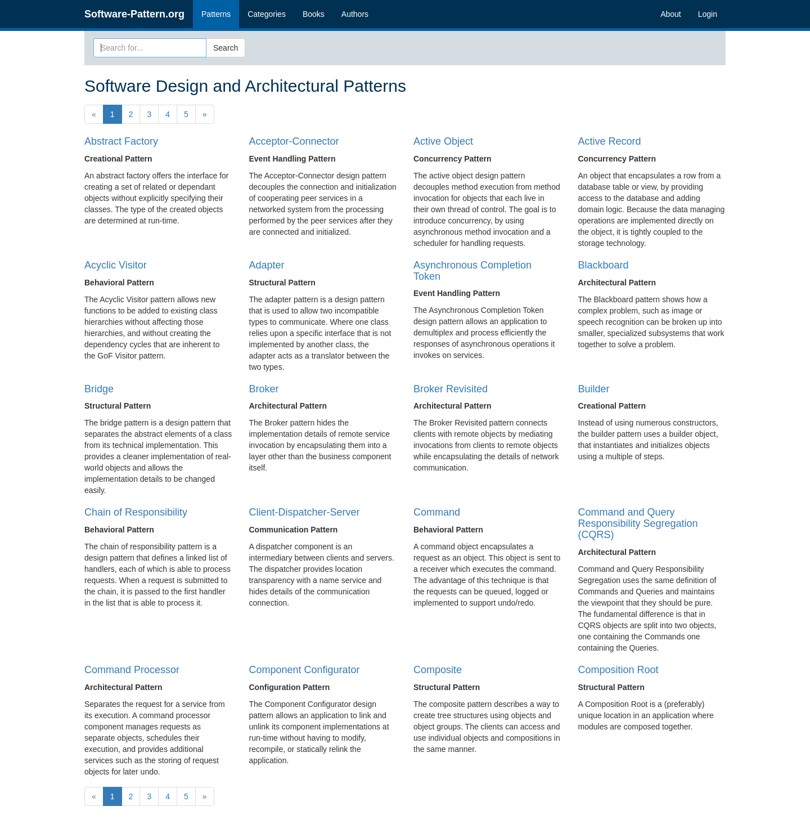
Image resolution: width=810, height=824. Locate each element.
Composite (437, 669)
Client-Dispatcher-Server (304, 512)
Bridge (99, 389)
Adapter (267, 265)
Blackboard (603, 265)
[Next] (204, 114)
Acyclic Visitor (115, 265)
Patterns (216, 14)
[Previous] (94, 114)
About (670, 14)
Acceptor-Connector (294, 141)
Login (707, 14)
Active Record (609, 141)
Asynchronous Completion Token (472, 270)
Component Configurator (304, 669)
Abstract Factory (121, 141)
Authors (354, 14)
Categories (267, 14)
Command (436, 512)
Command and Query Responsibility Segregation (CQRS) (638, 523)
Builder (594, 389)
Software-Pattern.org (134, 14)
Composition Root (618, 669)
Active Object (443, 141)
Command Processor (131, 669)
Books (314, 14)
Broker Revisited (450, 389)
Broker (264, 389)
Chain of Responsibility (135, 512)
